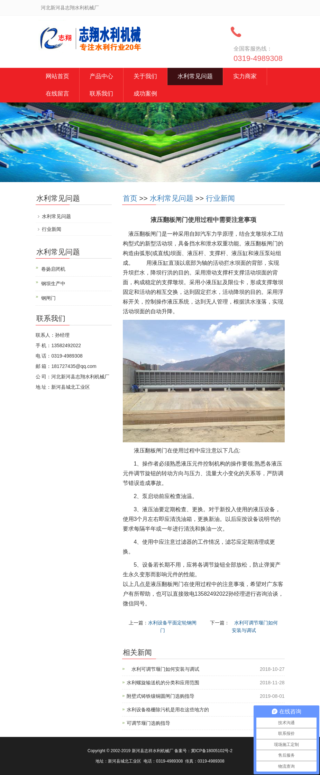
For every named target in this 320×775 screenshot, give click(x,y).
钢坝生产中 (53, 283)
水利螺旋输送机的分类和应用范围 (163, 682)
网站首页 (57, 76)
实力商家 (245, 76)
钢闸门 (48, 298)
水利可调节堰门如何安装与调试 (163, 669)
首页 (130, 198)
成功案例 (145, 93)
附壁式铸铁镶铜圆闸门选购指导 (160, 696)
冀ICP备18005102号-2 (211, 750)
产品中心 (101, 76)
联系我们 (101, 93)
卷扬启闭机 (53, 269)
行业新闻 (220, 198)
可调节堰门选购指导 (148, 723)
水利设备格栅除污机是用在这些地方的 (168, 709)
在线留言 (57, 93)
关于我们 (145, 76)
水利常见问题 (195, 76)
